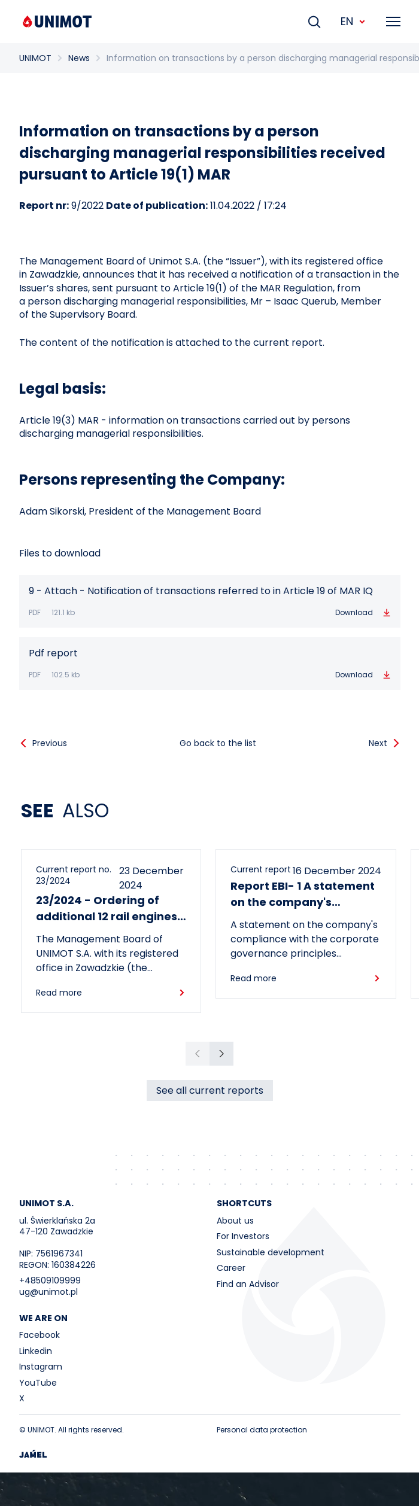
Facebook (39, 1334)
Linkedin (35, 1351)
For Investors (243, 1236)
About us (235, 1220)
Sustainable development (270, 1252)
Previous (49, 743)
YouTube (38, 1382)
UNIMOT (35, 58)
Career (231, 1267)
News (79, 58)
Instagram (40, 1366)
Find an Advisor (248, 1284)
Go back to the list (218, 743)
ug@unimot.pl (48, 1291)
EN (353, 21)
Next (378, 743)
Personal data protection (262, 1430)
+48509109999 (50, 1280)
